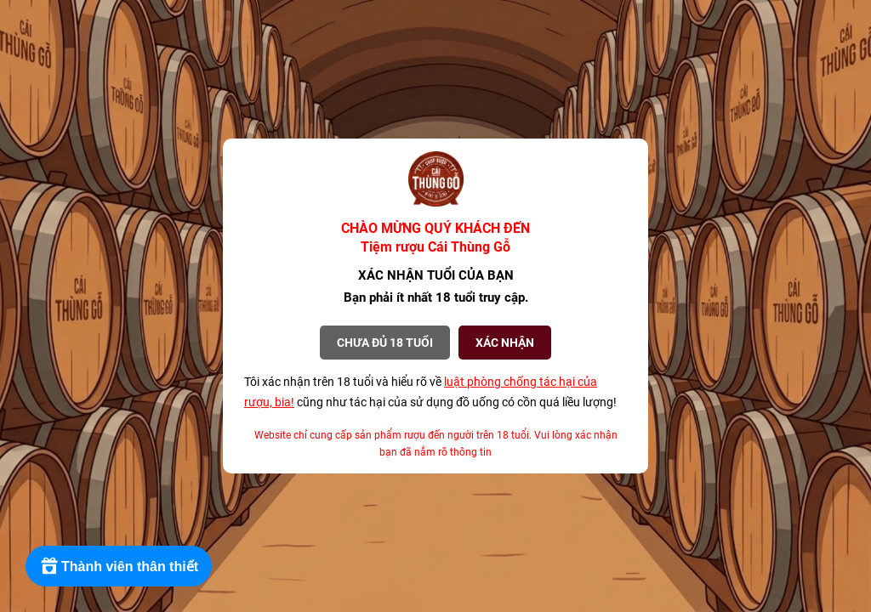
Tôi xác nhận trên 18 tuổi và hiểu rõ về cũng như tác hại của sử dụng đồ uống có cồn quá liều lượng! (430, 392)
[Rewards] (119, 566)
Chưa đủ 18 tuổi (385, 342)
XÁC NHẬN (504, 342)
